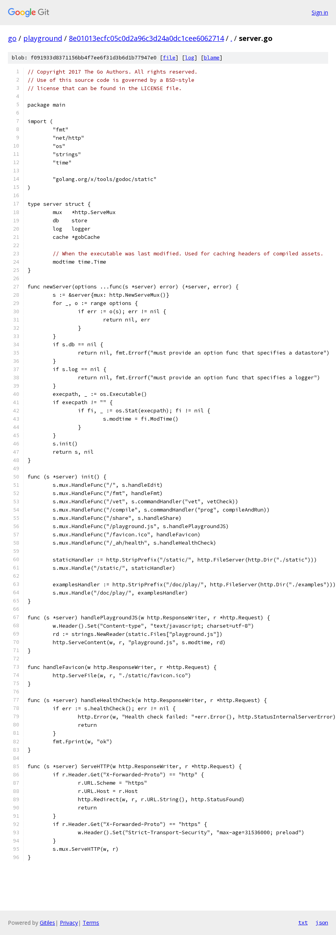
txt (303, 922)
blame (212, 57)
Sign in (320, 12)
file (169, 57)
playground (42, 38)
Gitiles (47, 922)
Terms (91, 922)
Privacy (69, 922)
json (322, 922)
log (189, 57)
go (12, 38)
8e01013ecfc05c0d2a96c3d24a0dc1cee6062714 (146, 38)
